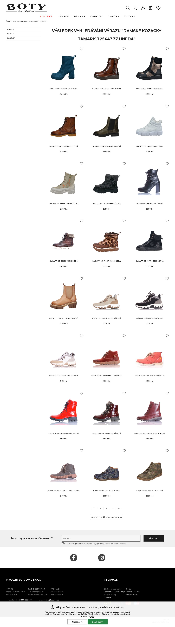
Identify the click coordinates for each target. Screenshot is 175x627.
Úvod (8, 21)
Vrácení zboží (131, 594)
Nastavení (77, 622)
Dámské (10, 29)
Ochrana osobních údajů (114, 592)
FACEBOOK (73, 557)
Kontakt (135, 7)
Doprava (107, 597)
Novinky (46, 16)
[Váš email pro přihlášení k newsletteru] (101, 538)
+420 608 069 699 (24, 600)
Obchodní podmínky (112, 589)
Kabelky (11, 38)
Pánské (10, 34)
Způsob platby (110, 594)
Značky (113, 16)
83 (119, 508)
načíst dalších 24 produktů (106, 517)
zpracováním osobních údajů (86, 543)
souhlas (103, 612)
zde (92, 616)
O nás (128, 589)
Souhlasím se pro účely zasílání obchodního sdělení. (94, 543)
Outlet (130, 16)
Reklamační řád (132, 592)
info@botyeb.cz (52, 600)
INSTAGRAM (101, 557)
